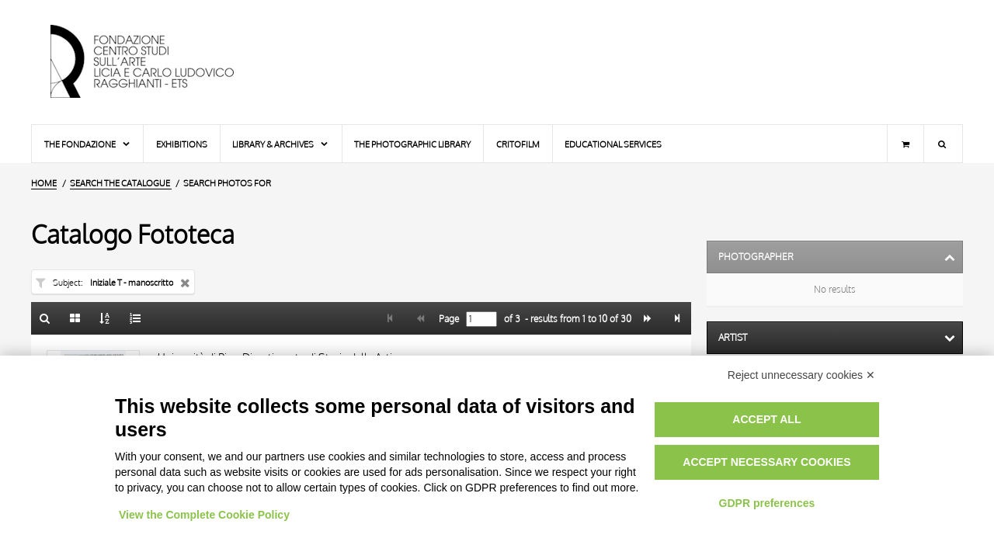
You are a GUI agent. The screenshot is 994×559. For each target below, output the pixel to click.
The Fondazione (87, 144)
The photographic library (412, 144)
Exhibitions (181, 144)
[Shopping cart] (905, 143)
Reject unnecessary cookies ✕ (801, 375)
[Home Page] (155, 62)
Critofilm (518, 144)
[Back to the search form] (45, 318)
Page (447, 319)
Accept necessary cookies (766, 462)
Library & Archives (280, 144)
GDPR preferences (767, 503)
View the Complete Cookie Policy (204, 515)
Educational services (613, 144)
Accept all (766, 419)
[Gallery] (75, 318)
